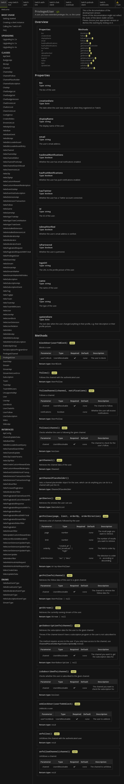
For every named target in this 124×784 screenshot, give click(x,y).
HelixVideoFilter (9, 558)
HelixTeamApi (9, 302)
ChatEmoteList (9, 103)
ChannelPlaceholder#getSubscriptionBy (58, 646)
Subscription (8, 377)
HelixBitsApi (8, 138)
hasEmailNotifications (49, 43)
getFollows (84, 51)
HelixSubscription (10, 279)
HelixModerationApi (11, 236)
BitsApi (6, 64)
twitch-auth (26, 3)
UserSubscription (10, 416)
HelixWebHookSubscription (14, 342)
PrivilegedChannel (10, 353)
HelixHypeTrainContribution (14, 220)
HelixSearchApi (9, 259)
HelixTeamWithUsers (12, 306)
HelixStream (8, 263)
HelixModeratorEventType (14, 591)
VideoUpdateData (10, 574)
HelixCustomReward (11, 181)
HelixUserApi (8, 314)
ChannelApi (7, 72)
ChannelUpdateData (11, 437)
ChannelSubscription (11, 83)
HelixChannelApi (9, 154)
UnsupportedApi (10, 392)
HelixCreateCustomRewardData (16, 464)
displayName (46, 38)
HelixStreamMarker (11, 271)
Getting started (9, 18)
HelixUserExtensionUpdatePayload (17, 542)
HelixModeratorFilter (11, 492)
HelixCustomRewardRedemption (16, 185)
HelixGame (7, 209)
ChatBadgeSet (9, 95)
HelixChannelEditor (11, 158)
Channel (6, 68)
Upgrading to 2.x (10, 39)
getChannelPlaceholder (89, 46)
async (72, 343)
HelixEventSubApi (10, 189)
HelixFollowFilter (10, 484)
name (43, 60)
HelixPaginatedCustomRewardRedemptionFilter (18, 499)
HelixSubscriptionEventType (14, 598)
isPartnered (45, 56)
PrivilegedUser (9, 357)
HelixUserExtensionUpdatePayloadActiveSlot (18, 546)
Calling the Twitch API (12, 26)
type (43, 63)
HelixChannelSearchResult (14, 165)
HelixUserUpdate (10, 554)
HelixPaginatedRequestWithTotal (17, 252)
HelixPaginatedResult (12, 511)
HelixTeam (7, 299)
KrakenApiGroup (10, 346)
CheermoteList (9, 111)
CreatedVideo (8, 119)
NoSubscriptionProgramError (15, 349)
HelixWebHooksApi (11, 338)
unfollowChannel (86, 68)
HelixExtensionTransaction (14, 201)
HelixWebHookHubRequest (14, 562)
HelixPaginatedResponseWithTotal (17, 507)
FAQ (5, 30)
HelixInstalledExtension (12, 228)
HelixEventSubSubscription (14, 193)
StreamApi (7, 369)
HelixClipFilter (8, 460)
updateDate (45, 65)
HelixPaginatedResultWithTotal (16, 515)
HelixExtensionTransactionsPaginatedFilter (18, 480)
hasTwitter (45, 48)
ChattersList (8, 107)
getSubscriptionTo (87, 58)
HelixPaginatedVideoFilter (13, 523)
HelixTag (6, 291)
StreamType (8, 602)
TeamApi (7, 385)
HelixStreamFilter (10, 531)
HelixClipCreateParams (12, 456)
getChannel (84, 43)
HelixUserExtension (11, 322)
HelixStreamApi (9, 267)
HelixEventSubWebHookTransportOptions (18, 472)
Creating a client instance (13, 22)
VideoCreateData (10, 570)
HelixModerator (9, 240)
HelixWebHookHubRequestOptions (17, 566)
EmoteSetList (8, 122)
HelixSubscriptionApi (11, 283)
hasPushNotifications (49, 46)
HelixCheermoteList (11, 169)
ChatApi (6, 87)
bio (42, 33)
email (43, 41)
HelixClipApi (8, 177)
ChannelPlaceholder (11, 79)
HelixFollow (8, 205)
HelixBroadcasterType (12, 587)
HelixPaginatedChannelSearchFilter (17, 496)
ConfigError (8, 115)
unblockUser (85, 63)
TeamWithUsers (10, 389)
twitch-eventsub (70, 3)
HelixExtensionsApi (11, 197)
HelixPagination (9, 527)
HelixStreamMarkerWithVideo (15, 275)
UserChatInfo (8, 408)
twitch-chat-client (55, 3)
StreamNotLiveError (11, 373)
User (5, 396)
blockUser (84, 33)
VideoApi (6, 424)
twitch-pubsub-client (87, 3)
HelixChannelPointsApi (12, 162)
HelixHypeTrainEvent (11, 224)
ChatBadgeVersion (11, 99)
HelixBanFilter (9, 441)
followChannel (85, 38)
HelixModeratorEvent (12, 244)
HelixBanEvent (9, 134)
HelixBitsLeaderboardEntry (14, 146)
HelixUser (7, 310)
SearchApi (7, 361)
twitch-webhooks (104, 3)
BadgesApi (7, 60)
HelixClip (6, 173)
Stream (6, 365)
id (42, 51)
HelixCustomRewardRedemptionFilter (18, 468)
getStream (84, 56)
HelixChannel (8, 150)
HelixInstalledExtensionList (14, 232)
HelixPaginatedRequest (12, 248)
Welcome (5, 9)
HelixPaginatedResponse (13, 503)
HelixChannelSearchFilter (13, 449)
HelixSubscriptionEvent (12, 287)
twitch (3, 2)
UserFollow (8, 412)
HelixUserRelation (10, 326)
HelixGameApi (9, 212)
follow (82, 36)
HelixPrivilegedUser (11, 256)
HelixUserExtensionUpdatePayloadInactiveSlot (18, 550)
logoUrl (44, 58)
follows (83, 41)
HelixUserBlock (9, 318)
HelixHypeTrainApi (10, 216)
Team (5, 381)
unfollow (83, 65)
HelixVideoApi (8, 334)
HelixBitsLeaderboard (12, 142)
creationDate (46, 36)
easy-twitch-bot (13, 3)
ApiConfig (7, 433)
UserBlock (7, 404)
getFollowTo (85, 53)
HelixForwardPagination (13, 488)
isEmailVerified (46, 53)
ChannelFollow (9, 75)
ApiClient (6, 56)
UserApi (6, 400)
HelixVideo (7, 330)
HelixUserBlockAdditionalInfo (15, 539)
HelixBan (6, 130)
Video (5, 420)
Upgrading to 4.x (10, 47)
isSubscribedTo (86, 60)
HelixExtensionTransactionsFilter (16, 476)
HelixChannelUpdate (11, 452)
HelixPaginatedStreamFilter (14, 519)
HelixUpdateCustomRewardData (16, 535)
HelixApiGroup (9, 126)
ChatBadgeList (9, 91)
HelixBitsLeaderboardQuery (14, 445)
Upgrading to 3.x (10, 43)
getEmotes (84, 48)
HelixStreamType (10, 595)
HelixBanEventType (11, 583)
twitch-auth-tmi (40, 3)
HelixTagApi (8, 295)
